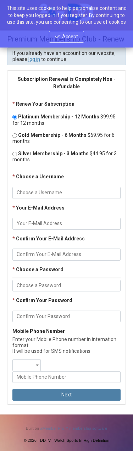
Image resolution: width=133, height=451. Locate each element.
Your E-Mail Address (38, 208)
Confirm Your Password (42, 300)
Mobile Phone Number (38, 331)
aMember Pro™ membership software (73, 428)
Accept (70, 36)
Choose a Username (38, 176)
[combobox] (26, 365)
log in (34, 59)
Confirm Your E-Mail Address (48, 238)
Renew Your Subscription (43, 104)
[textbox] (26, 362)
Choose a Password (37, 269)
